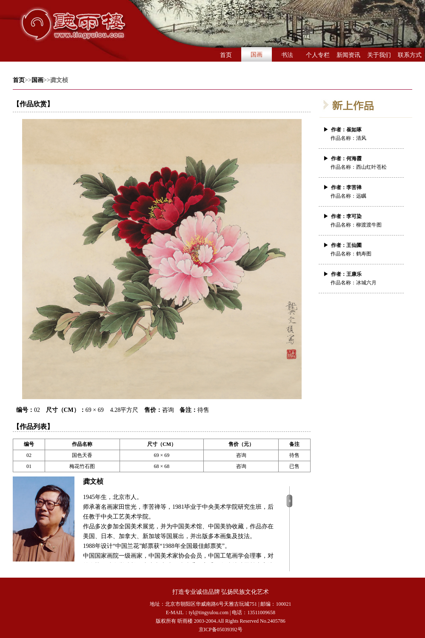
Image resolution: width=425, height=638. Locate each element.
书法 (287, 55)
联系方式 (410, 55)
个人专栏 (318, 55)
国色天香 (82, 455)
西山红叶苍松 (371, 167)
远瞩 (361, 196)
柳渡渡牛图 (369, 225)
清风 (361, 138)
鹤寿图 (363, 254)
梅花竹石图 (82, 466)
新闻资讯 (348, 55)
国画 (256, 54)
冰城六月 (366, 283)
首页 (226, 55)
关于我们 (379, 55)
